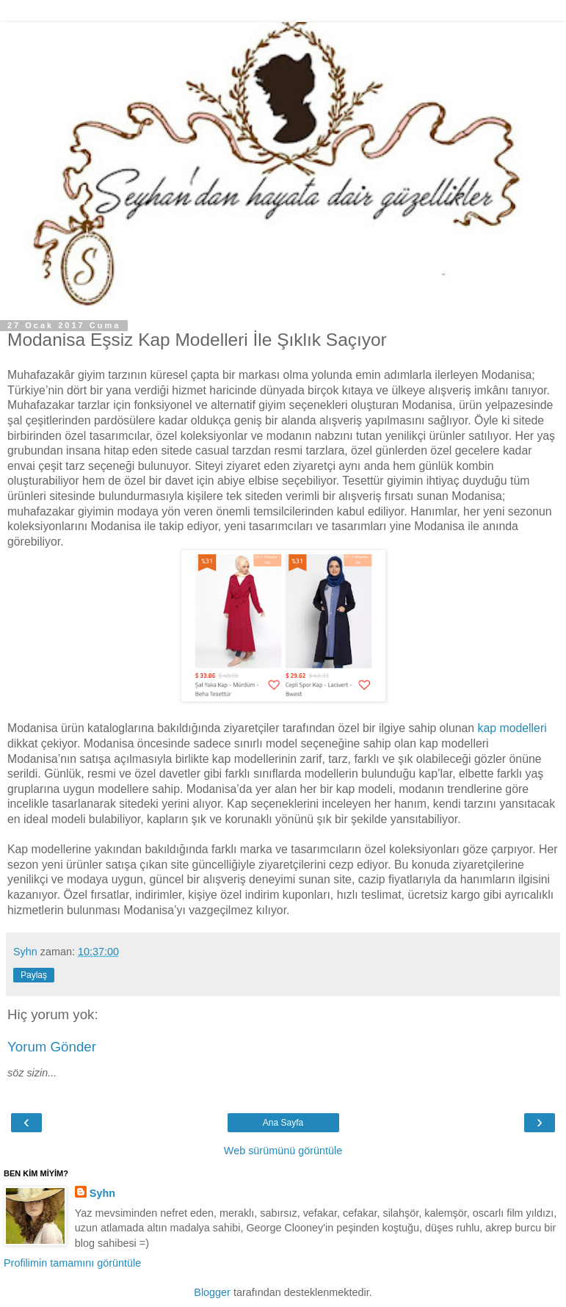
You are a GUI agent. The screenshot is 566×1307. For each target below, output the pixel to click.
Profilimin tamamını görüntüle (72, 1263)
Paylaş (34, 975)
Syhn (102, 1193)
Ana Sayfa (283, 1123)
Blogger (212, 1292)
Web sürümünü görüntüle (283, 1150)
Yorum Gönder (51, 1046)
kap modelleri (512, 728)
